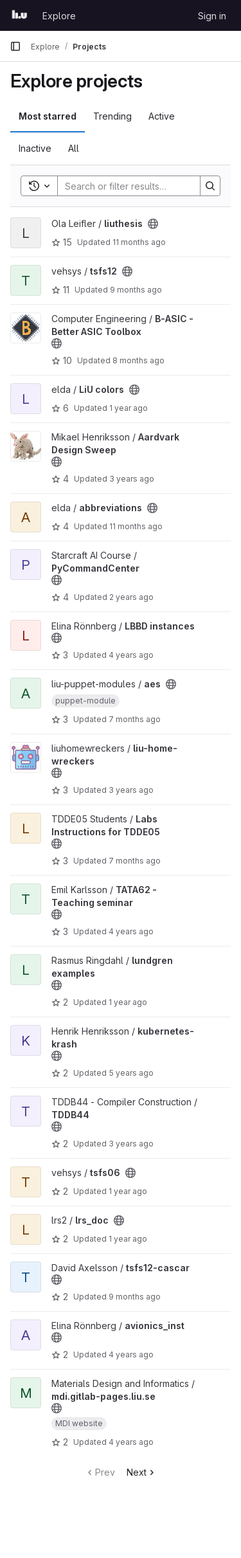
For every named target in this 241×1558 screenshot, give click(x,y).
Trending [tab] (112, 116)
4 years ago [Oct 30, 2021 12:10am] (131, 931)
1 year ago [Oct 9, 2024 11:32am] (128, 1191)
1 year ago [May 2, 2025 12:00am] (128, 1002)
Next (142, 1472)
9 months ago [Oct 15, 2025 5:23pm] (136, 289)
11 (60, 289)
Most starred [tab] (47, 116)
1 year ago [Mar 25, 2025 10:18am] (128, 1239)
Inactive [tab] (35, 148)
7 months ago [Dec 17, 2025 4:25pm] (135, 719)
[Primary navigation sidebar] (15, 46)
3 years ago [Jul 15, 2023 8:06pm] (131, 790)
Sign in (212, 15)
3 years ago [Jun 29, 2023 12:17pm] (131, 479)
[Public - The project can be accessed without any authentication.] (153, 224)
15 (61, 242)
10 (61, 360)
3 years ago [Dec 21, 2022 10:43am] (131, 1143)
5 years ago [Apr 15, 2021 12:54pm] (131, 1073)
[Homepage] (19, 15)
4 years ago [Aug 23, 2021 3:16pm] (131, 1442)
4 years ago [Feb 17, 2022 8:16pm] (131, 655)
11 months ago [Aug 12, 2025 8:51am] (136, 526)
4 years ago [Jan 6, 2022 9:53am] (131, 1354)
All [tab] (73, 148)
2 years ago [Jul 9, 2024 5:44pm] (131, 597)
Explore (59, 15)
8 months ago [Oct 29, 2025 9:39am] (138, 360)
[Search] (142, 186)
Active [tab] (161, 116)
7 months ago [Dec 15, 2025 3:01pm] (135, 860)
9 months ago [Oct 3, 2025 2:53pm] (135, 1296)
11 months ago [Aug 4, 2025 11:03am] (139, 242)
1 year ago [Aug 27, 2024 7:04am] (128, 408)
